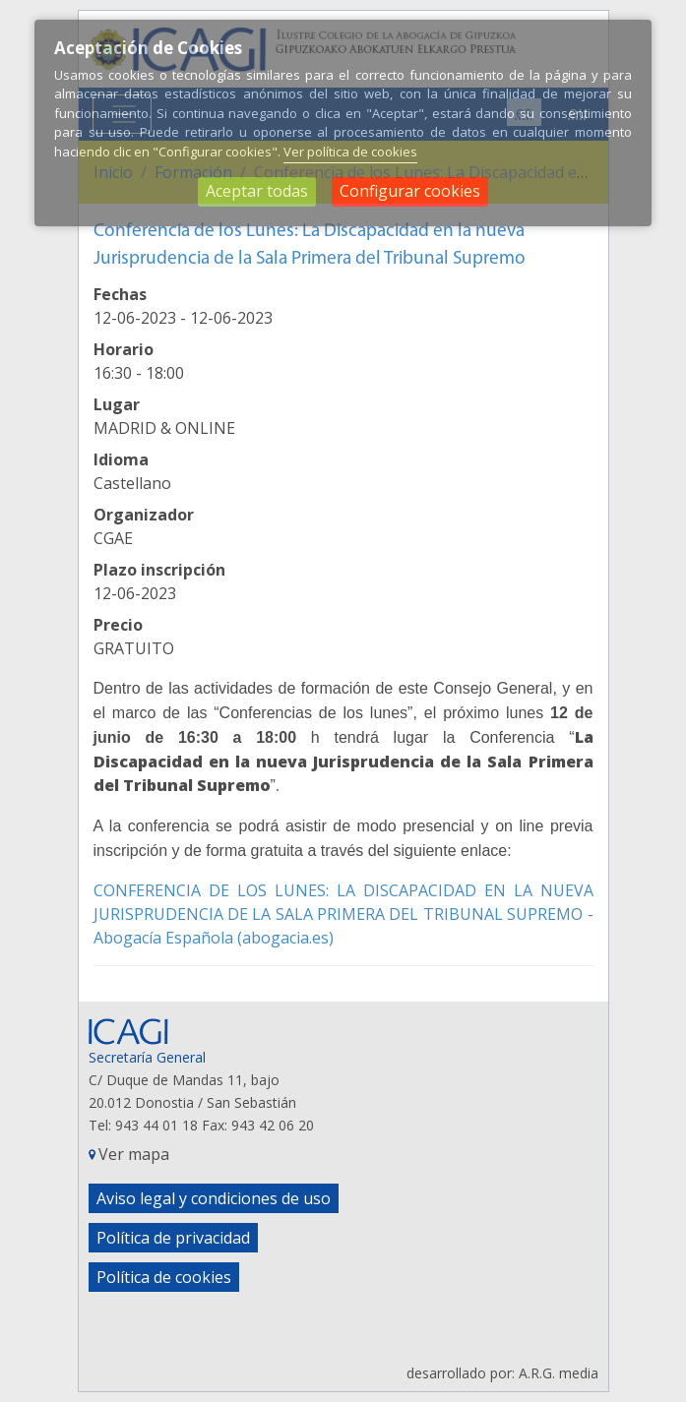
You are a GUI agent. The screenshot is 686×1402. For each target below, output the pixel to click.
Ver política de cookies (350, 151)
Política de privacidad (173, 1238)
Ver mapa (133, 1154)
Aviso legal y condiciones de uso (213, 1198)
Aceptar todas (257, 191)
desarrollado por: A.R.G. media (502, 1373)
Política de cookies (163, 1277)
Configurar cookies (410, 191)
